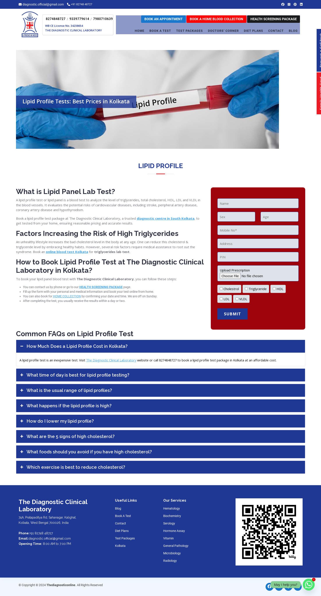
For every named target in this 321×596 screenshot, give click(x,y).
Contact (120, 523)
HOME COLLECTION (67, 296)
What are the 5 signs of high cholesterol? (67, 436)
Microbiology (172, 553)
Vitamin (168, 538)
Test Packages (125, 538)
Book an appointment (163, 19)
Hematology (171, 508)
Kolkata (120, 545)
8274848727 (56, 19)
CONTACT (276, 30)
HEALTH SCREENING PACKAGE (101, 287)
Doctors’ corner (223, 30)
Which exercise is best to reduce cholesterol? (72, 467)
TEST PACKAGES (189, 30)
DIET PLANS (253, 30)
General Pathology (175, 545)
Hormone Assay (174, 530)
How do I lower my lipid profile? (57, 421)
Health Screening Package (273, 19)
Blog (293, 30)
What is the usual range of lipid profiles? (66, 390)
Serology (169, 523)
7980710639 (103, 19)
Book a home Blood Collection (216, 19)
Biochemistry (172, 515)
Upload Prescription (258, 273)
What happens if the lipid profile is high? (66, 406)
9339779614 (79, 19)
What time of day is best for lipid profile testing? (74, 375)
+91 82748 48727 (83, 4)
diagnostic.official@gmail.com (43, 4)
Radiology (170, 560)
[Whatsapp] (309, 585)
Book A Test (160, 30)
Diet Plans (122, 530)
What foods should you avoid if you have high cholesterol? (86, 452)
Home (139, 30)
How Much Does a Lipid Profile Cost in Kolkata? (74, 346)
